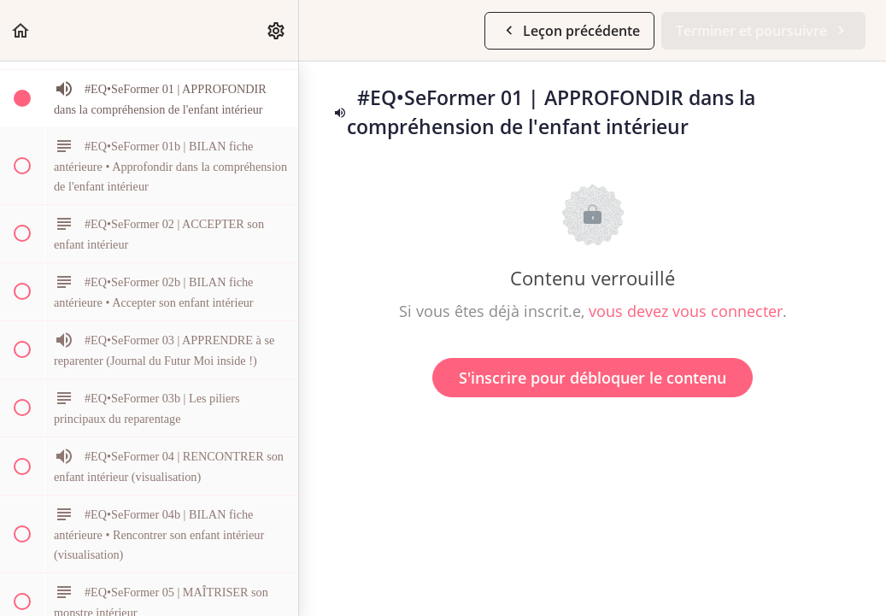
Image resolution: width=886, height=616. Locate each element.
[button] (21, 30)
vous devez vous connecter (686, 311)
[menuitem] (276, 30)
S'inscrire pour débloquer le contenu (592, 377)
